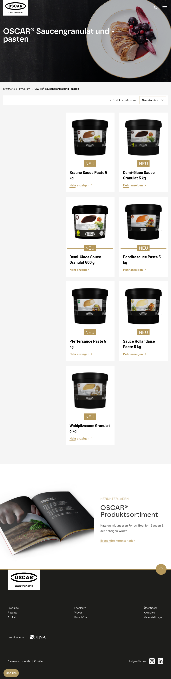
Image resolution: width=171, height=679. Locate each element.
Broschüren (81, 617)
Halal (35, 135)
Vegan (35, 146)
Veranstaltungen (153, 617)
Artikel (12, 617)
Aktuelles (149, 612)
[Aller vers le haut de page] (161, 569)
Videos (78, 612)
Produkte (13, 607)
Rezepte (12, 612)
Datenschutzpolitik (19, 661)
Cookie (38, 661)
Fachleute (80, 607)
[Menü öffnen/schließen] (165, 8)
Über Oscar (150, 607)
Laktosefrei (35, 140)
